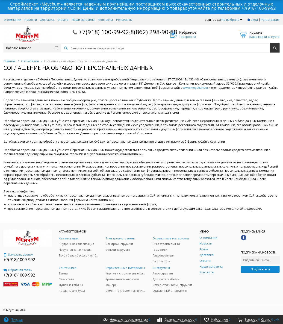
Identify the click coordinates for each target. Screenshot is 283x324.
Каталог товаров (32, 48)
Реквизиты (124, 20)
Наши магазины (83, 20)
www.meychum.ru (195, 87)
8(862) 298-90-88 (153, 32)
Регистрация (270, 20)
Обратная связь (17, 270)
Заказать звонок (18, 254)
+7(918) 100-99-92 (259, 8)
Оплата (62, 20)
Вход (254, 20)
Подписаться (260, 269)
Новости (30, 20)
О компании (12, 20)
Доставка (47, 20)
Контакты (105, 20)
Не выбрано (231, 20)
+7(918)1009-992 (19, 259)
